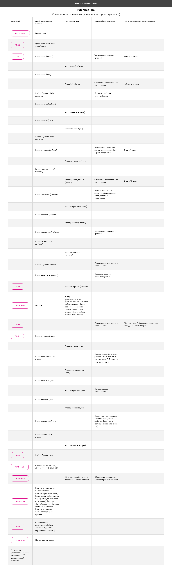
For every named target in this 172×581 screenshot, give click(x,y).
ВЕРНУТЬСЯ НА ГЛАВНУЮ (86, 4)
